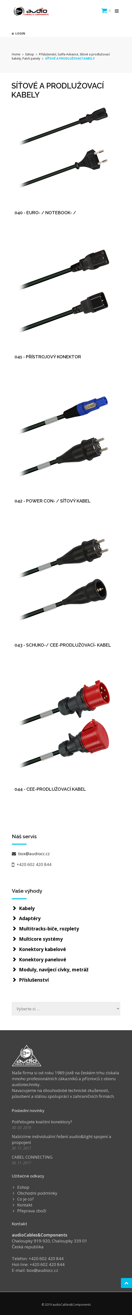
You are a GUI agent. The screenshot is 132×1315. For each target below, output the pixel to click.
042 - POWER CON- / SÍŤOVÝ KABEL (53, 500)
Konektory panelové (42, 959)
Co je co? (25, 1199)
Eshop (29, 54)
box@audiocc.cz (33, 853)
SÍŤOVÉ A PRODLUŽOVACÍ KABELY (70, 58)
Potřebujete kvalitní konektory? (42, 1122)
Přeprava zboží (31, 1211)
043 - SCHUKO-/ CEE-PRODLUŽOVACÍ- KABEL (63, 645)
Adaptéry (30, 918)
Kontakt (24, 1205)
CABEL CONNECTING (32, 1157)
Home (16, 54)
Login (18, 33)
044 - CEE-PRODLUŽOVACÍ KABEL (50, 789)
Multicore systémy (41, 939)
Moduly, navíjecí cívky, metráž (53, 969)
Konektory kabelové (42, 949)
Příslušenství (34, 980)
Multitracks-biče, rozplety (49, 929)
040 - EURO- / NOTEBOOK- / (45, 212)
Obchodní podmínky (37, 1193)
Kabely (27, 908)
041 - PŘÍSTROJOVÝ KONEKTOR (48, 356)
